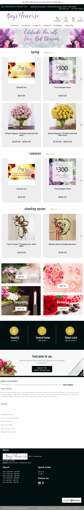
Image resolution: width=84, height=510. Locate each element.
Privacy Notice (52, 508)
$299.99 (62, 252)
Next (81, 79)
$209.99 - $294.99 (21, 141)
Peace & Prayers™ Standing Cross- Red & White (21, 245)
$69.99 (21, 95)
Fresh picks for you (42, 359)
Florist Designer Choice (62, 87)
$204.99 (21, 252)
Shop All (47, 52)
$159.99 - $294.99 (62, 141)
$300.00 (62, 95)
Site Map (76, 508)
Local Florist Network (65, 508)
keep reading (68, 385)
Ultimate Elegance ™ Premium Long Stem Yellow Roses (62, 134)
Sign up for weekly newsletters (42, 369)
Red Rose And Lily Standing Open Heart (62, 244)
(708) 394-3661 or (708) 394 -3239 (15, 7)
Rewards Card (21, 87)
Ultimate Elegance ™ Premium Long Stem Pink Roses (21, 134)
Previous (3, 79)
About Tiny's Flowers (9, 381)
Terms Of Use (41, 508)
